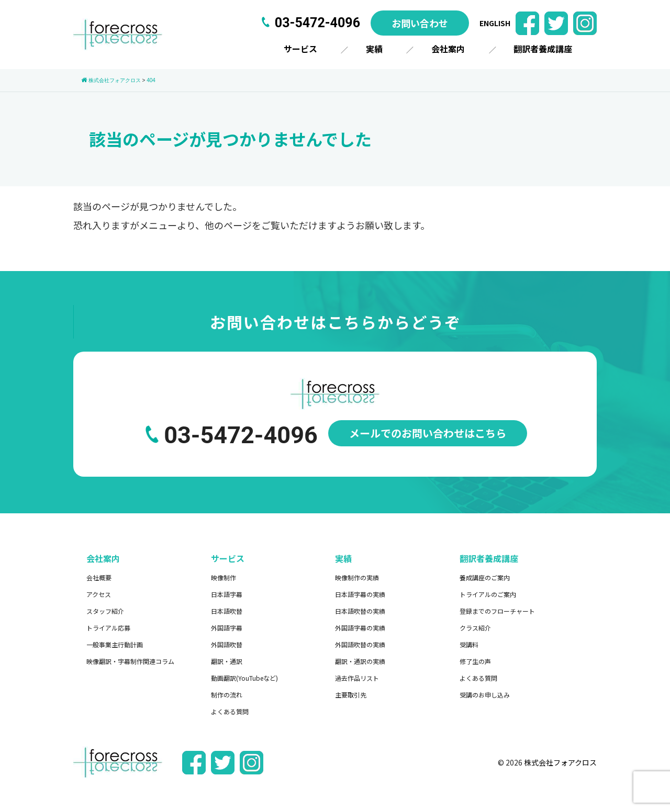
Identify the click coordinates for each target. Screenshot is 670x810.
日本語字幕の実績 (360, 594)
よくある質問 (230, 711)
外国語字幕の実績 (360, 627)
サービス (300, 48)
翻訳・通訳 (226, 661)
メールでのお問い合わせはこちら (427, 433)
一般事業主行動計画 (114, 644)
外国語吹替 (226, 644)
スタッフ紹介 (105, 610)
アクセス (98, 594)
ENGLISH (494, 23)
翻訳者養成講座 (542, 48)
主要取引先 (350, 694)
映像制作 (223, 577)
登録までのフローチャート (497, 610)
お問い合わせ (420, 23)
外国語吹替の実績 (360, 644)
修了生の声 (475, 661)
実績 (374, 48)
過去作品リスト (357, 677)
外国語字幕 (226, 627)
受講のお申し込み (485, 694)
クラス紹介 (475, 627)
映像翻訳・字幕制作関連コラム (130, 661)
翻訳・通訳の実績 (360, 661)
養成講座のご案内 (485, 577)
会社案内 (448, 48)
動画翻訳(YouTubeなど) (244, 677)
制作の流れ (226, 694)
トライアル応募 (108, 627)
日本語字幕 (226, 594)
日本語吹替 (226, 610)
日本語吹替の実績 (360, 610)
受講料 (469, 644)
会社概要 (98, 577)
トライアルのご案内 (488, 594)
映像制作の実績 (357, 577)
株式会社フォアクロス (560, 762)
